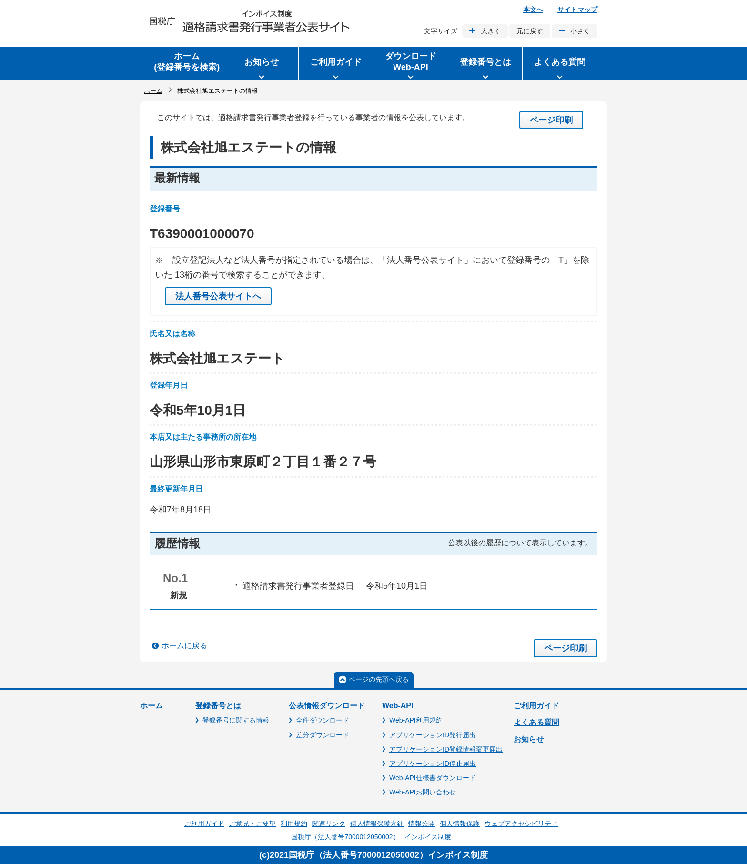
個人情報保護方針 (377, 823)
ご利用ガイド (536, 706)
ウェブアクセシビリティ (521, 823)
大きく (491, 31)
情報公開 (421, 823)
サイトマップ (577, 9)
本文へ (533, 9)
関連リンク (328, 823)
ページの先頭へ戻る (379, 679)
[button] (261, 63)
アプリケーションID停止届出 (432, 763)
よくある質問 (536, 722)
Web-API (397, 706)
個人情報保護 (460, 823)
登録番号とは (218, 706)
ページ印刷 (551, 120)
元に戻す (529, 31)
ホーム (153, 90)
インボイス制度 (427, 837)
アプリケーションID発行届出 (432, 735)
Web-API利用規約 (416, 720)
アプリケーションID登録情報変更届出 (446, 749)
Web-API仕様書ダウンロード (432, 778)
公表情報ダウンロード (327, 706)
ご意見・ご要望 (252, 823)
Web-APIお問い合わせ (422, 792)
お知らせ (529, 739)
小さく (580, 31)
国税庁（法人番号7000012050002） (345, 837)
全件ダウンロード (322, 720)
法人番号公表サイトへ (218, 296)
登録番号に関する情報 (235, 720)
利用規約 (294, 823)
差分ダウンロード (322, 735)
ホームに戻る (184, 646)
